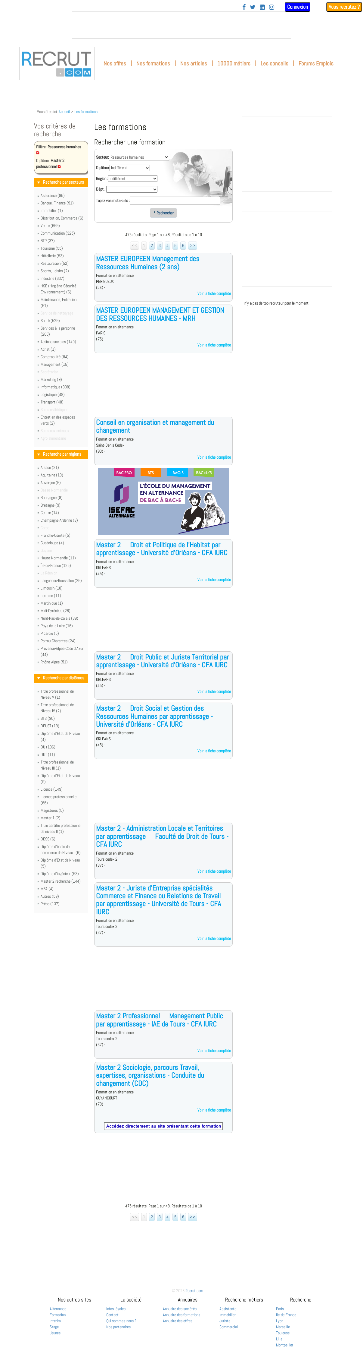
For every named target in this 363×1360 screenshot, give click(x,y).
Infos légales (116, 1308)
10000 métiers (233, 63)
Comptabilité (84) (55, 356)
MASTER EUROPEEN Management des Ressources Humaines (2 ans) (147, 262)
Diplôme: (103, 167)
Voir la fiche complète (214, 293)
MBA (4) (47, 888)
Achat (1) (48, 349)
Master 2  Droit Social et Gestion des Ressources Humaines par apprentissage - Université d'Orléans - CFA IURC (154, 716)
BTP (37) (48, 240)
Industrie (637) (52, 278)
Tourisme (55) (52, 248)
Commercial (228, 1327)
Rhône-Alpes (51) (54, 662)
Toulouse (283, 1333)
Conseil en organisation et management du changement (155, 426)
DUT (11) (48, 754)
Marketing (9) (51, 379)
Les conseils (274, 63)
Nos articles (193, 63)
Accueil (64, 111)
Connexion (297, 6)
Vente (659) (50, 225)
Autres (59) (50, 896)
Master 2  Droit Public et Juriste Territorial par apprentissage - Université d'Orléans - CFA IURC (162, 660)
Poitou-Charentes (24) (58, 641)
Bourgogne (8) (52, 497)
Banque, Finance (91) (57, 203)
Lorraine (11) (51, 595)
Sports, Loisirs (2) (55, 271)
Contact (112, 1314)
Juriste (224, 1321)
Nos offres (115, 63)
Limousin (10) (52, 588)
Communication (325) (58, 233)
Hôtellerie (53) (52, 255)
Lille (279, 1339)
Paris (280, 1308)
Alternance (58, 1308)
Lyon (279, 1321)
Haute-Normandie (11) (58, 558)
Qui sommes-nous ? (121, 1321)
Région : (102, 178)
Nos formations (153, 63)
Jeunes (55, 1333)
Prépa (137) (50, 903)
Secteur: (102, 157)
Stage (54, 1327)
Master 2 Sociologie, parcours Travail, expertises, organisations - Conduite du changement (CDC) (150, 1075)
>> (192, 245)
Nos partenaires (118, 1327)
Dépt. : (101, 189)
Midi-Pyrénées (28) (55, 610)
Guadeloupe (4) (52, 543)
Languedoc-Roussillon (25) (61, 580)
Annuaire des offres (177, 1321)
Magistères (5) (52, 810)
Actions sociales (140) (58, 341)
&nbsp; (181, 25)
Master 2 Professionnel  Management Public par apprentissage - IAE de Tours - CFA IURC (159, 1019)
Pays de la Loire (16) (57, 625)
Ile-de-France (286, 1314)
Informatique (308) (55, 387)
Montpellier (284, 1345)
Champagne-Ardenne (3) (59, 520)
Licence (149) (52, 789)
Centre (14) (50, 512)
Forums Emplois (316, 63)
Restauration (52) (55, 263)
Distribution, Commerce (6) (62, 218)
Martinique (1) (52, 603)
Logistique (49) (53, 394)
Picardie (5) (50, 633)
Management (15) (55, 364)
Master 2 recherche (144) (61, 881)
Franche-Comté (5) (55, 535)
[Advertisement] (163, 389)
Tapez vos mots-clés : (113, 200)
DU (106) (48, 747)
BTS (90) (48, 718)
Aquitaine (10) (52, 475)
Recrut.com (194, 1290)
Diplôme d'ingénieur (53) (60, 873)
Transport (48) (52, 402)
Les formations (86, 111)
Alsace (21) (50, 467)
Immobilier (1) (52, 210)
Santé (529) (50, 320)
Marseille (283, 1327)
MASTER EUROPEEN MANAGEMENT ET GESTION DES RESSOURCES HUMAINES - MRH (160, 314)
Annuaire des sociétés (180, 1308)
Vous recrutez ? (344, 6)
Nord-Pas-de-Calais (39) (59, 618)
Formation (58, 1314)
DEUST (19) (50, 726)
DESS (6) (48, 839)
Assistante (227, 1308)
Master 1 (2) (50, 818)
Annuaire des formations (181, 1314)
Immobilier (227, 1314)
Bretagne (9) (50, 505)
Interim (55, 1321)
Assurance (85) (53, 195)
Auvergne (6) (51, 482)
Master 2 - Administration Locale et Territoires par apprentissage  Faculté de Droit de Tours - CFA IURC (162, 836)
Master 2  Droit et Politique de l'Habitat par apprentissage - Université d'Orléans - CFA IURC (162, 548)
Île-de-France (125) (56, 565)
